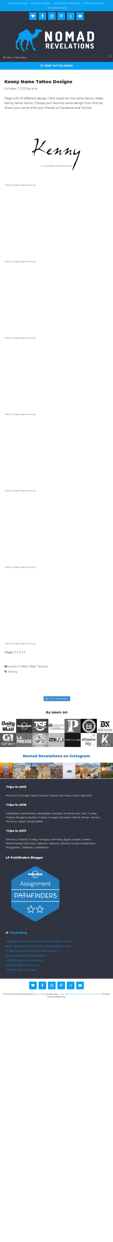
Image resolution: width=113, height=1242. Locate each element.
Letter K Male (18, 666)
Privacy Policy (76, 994)
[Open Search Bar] (110, 56)
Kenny (13, 671)
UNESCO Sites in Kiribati (21, 969)
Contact (96, 994)
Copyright (64, 994)
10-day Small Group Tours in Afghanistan (31, 950)
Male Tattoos (38, 666)
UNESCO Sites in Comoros (22, 965)
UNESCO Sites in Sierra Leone (24, 960)
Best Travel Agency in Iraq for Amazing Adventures (38, 946)
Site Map (88, 994)
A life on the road (18, 3)
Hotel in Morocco (93, 3)
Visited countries (40, 3)
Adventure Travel (57, 8)
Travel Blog (18, 932)
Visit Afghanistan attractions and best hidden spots (38, 941)
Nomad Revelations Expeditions (26, 955)
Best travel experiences (67, 3)
